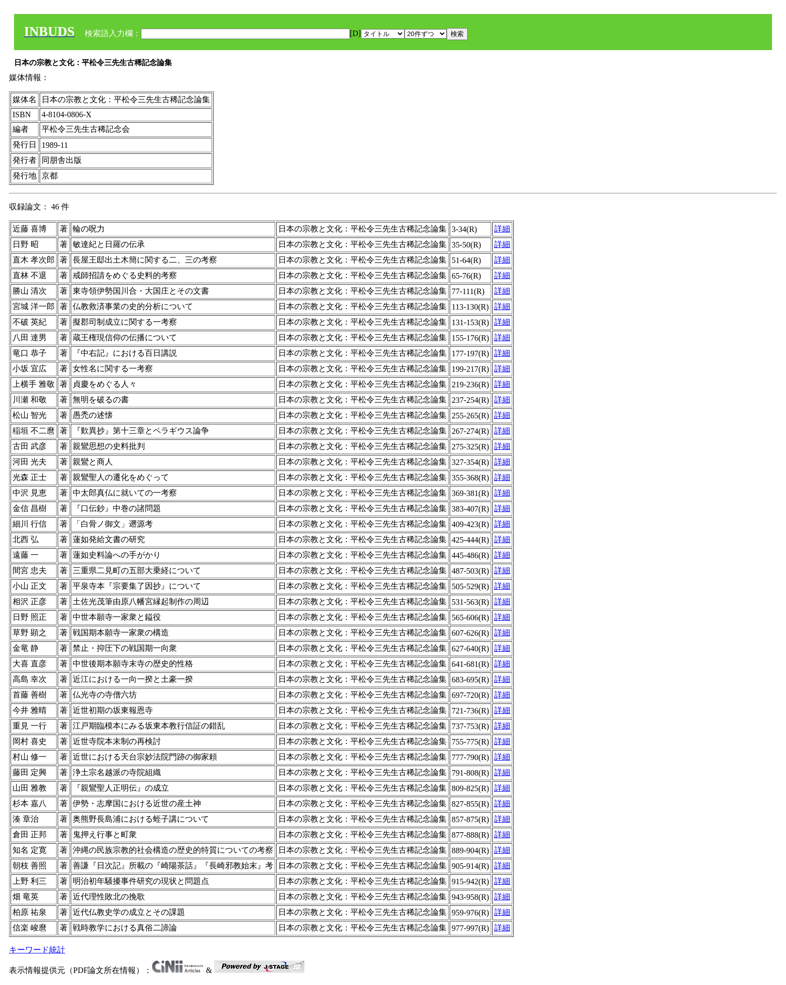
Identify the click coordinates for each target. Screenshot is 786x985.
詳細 (502, 228)
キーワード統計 (37, 949)
